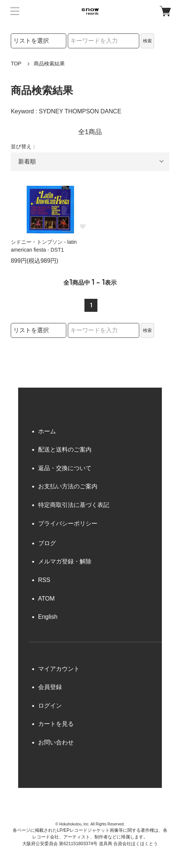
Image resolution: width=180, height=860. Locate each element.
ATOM (46, 598)
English (47, 617)
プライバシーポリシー (67, 523)
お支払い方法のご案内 (67, 486)
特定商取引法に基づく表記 (73, 505)
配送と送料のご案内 (64, 449)
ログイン (50, 705)
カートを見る (56, 724)
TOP (16, 64)
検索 (147, 40)
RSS (44, 580)
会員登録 (50, 687)
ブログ (47, 543)
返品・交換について (64, 468)
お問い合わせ (56, 742)
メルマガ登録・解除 (64, 561)
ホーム (47, 431)
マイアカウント (59, 669)
